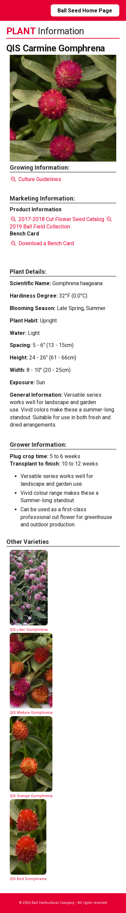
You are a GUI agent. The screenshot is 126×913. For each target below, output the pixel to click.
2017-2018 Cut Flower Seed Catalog (57, 219)
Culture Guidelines (35, 179)
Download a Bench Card (42, 243)
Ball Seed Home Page (84, 10)
